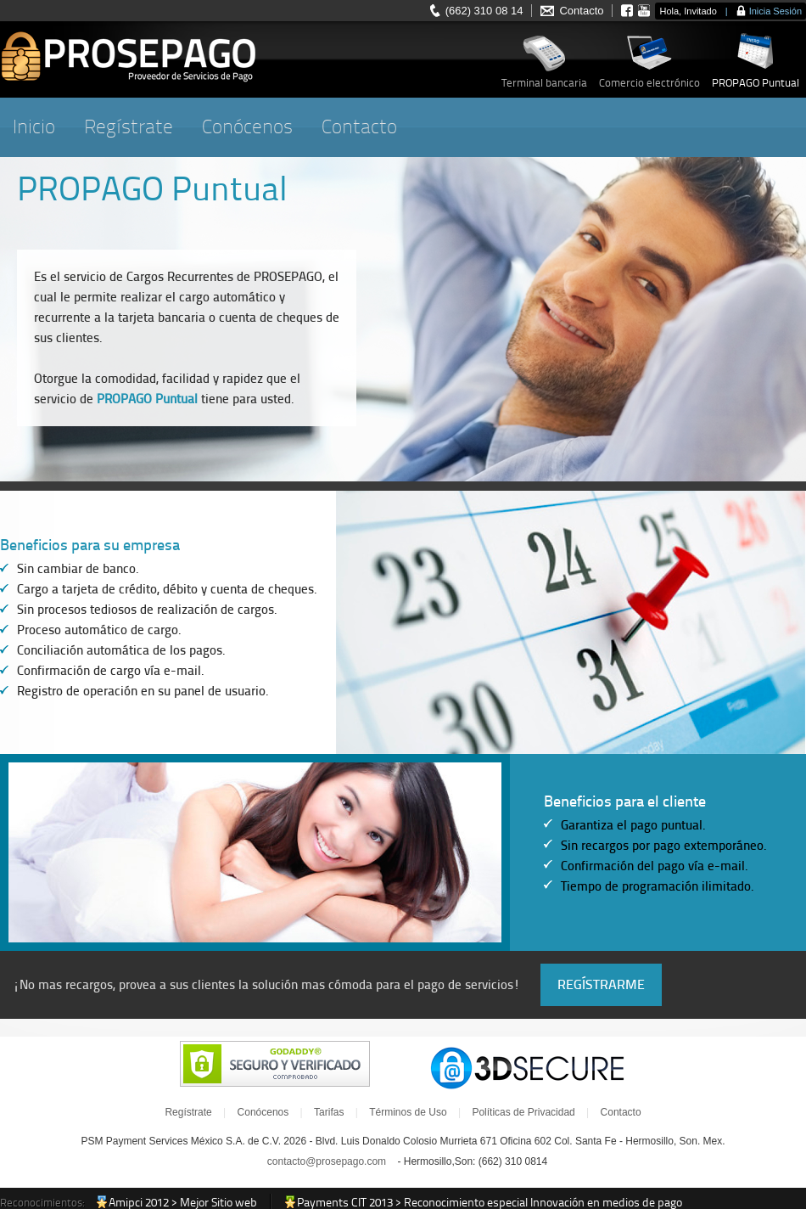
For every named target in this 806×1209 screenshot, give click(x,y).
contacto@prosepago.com (326, 1161)
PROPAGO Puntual (755, 82)
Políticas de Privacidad (523, 1112)
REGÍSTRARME (601, 984)
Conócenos (247, 126)
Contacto (581, 10)
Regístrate (128, 126)
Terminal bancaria (544, 82)
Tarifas (329, 1112)
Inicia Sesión (775, 11)
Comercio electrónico (649, 82)
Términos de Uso (407, 1112)
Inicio (34, 126)
